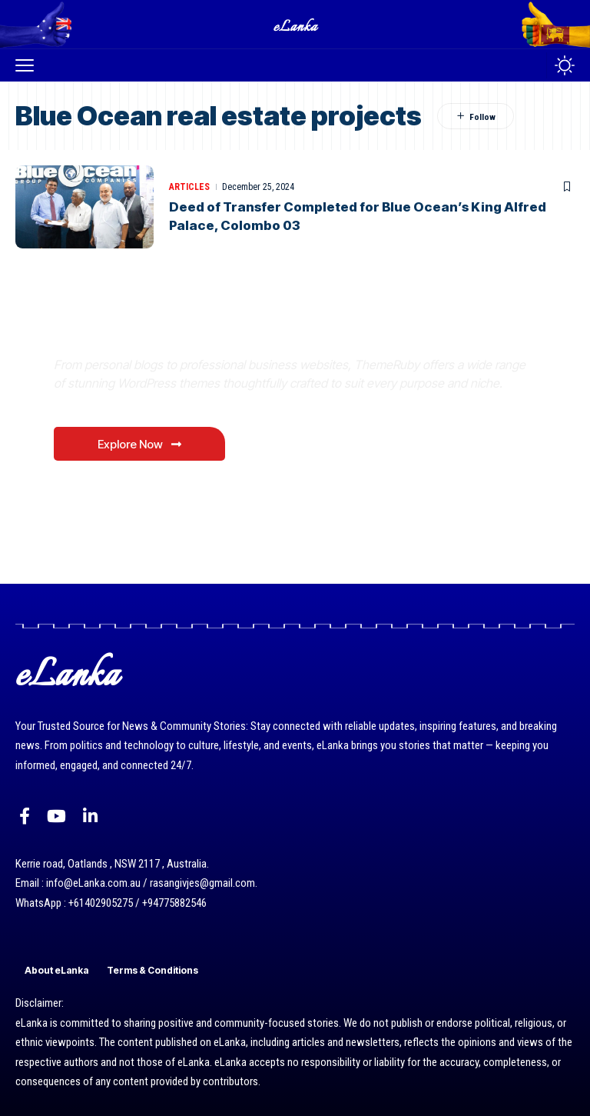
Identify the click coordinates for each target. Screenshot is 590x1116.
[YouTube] (56, 816)
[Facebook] (24, 816)
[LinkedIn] (90, 816)
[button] (28, 65)
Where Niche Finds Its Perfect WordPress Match (268, 328)
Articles (189, 187)
